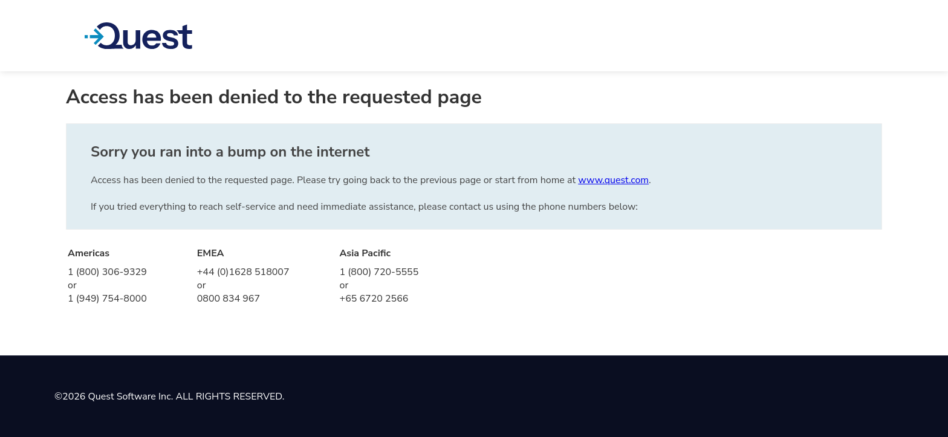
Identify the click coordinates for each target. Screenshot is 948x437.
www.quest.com (613, 180)
